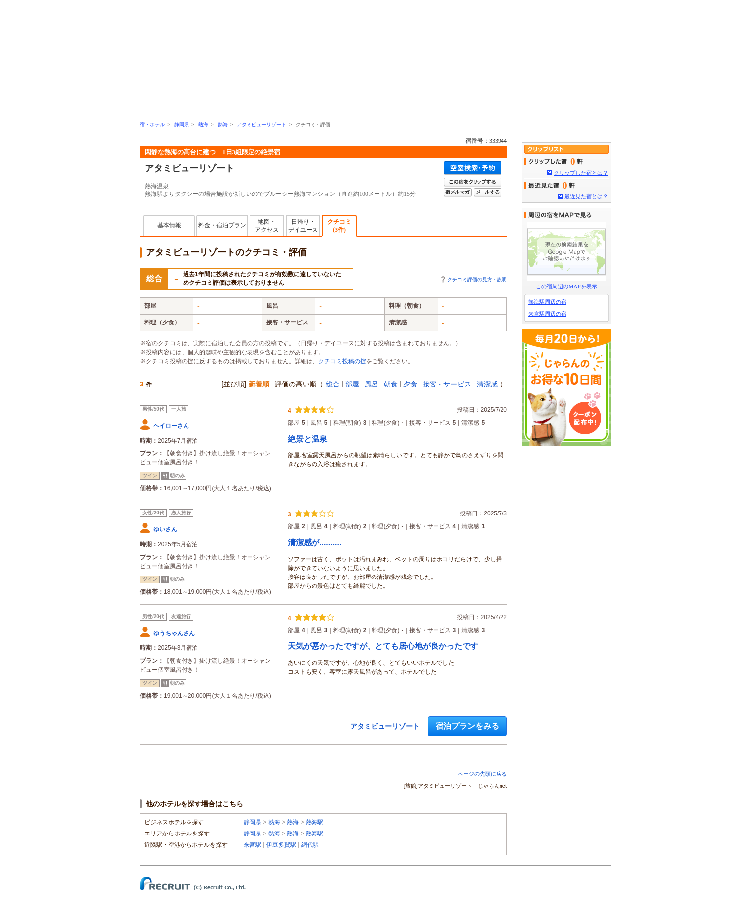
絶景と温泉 (307, 439)
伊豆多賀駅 (281, 844)
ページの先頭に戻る (482, 774)
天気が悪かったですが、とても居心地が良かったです (383, 646)
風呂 (371, 384)
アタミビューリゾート (261, 124)
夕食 (410, 384)
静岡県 (181, 124)
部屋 (352, 384)
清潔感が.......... (314, 542)
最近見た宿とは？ (586, 196)
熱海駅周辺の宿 (547, 302)
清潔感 (487, 384)
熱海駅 (314, 822)
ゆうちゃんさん (174, 633)
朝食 (391, 384)
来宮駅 (252, 844)
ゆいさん (165, 529)
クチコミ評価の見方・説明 (477, 279)
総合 (333, 384)
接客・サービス (447, 384)
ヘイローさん (171, 425)
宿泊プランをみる (467, 726)
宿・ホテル (152, 124)
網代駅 (310, 844)
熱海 (203, 124)
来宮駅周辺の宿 (547, 314)
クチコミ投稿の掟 (342, 361)
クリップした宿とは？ (581, 173)
